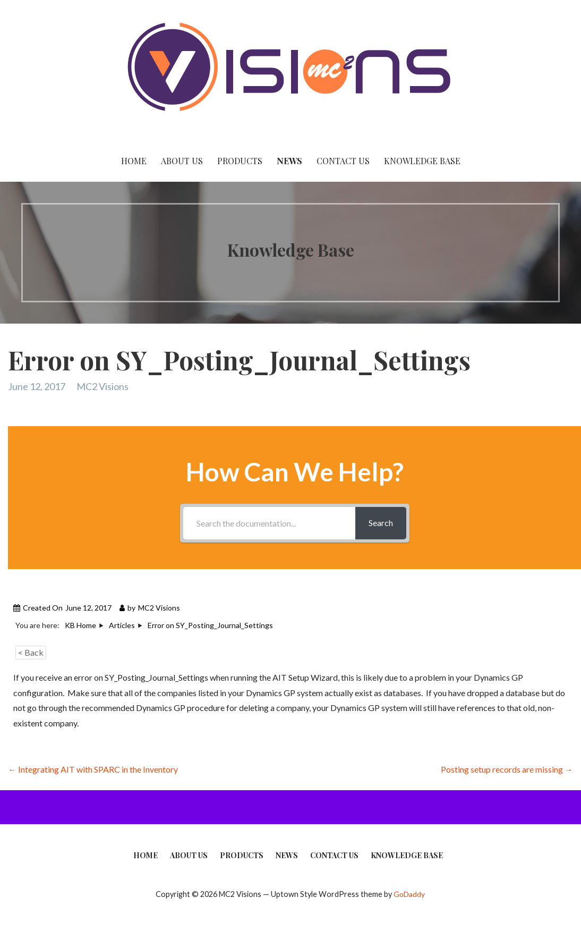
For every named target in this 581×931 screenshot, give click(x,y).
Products (239, 160)
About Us (182, 160)
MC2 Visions (102, 386)
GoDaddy (409, 894)
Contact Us (343, 160)
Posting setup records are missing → (507, 769)
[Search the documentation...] (269, 523)
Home (134, 160)
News (289, 160)
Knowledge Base (422, 160)
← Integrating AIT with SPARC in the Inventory (93, 769)
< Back (31, 652)
